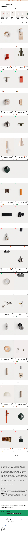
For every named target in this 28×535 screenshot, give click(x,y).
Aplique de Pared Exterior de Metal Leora (6, 67)
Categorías (7, 518)
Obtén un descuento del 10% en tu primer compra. (14, 513)
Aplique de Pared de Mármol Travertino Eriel (20, 112)
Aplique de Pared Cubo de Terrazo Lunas (5, 247)
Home (1, 4)
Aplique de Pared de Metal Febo (4, 314)
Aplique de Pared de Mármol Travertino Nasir (20, 404)
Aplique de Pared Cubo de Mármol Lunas (20, 449)
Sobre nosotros (8, 516)
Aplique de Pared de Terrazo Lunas (5, 44)
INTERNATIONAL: (10, 521)
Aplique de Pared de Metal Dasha (19, 337)
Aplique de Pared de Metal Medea (19, 269)
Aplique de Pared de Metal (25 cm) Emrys (6, 337)
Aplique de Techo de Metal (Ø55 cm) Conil (20, 67)
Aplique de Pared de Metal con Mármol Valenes (21, 314)
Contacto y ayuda (8, 519)
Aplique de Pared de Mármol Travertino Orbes (21, 44)
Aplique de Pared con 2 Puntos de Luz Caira (6, 449)
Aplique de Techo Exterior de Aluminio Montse (6, 202)
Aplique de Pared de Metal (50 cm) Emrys (6, 427)
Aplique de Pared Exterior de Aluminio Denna (6, 404)
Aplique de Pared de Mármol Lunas (19, 427)
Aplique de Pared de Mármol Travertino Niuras (6, 157)
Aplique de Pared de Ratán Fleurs (4, 359)
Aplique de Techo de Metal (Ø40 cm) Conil (20, 157)
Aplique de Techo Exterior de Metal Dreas (20, 247)
